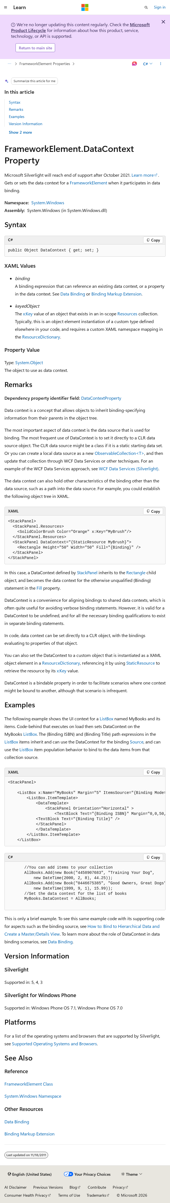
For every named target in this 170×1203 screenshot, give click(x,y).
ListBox (106, 718)
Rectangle (135, 572)
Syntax (14, 102)
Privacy (119, 1187)
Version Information (25, 123)
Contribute (97, 1187)
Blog (73, 1187)
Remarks (16, 109)
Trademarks (96, 1195)
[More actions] (161, 64)
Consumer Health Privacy (25, 1195)
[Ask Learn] (134, 64)
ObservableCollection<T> (119, 453)
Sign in (160, 7)
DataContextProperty (101, 398)
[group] (85, 811)
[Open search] (146, 7)
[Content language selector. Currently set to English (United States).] (29, 1174)
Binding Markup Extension (116, 294)
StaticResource (140, 663)
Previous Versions (48, 1187)
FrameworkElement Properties (44, 63)
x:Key (28, 313)
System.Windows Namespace (32, 1096)
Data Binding (72, 294)
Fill (39, 588)
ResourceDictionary (41, 337)
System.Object (29, 362)
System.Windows (47, 202)
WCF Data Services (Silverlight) (128, 468)
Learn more (143, 175)
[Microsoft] (85, 7)
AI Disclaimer (15, 1187)
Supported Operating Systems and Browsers (54, 1043)
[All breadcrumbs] (9, 64)
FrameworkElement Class (28, 1084)
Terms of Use (69, 1195)
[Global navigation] (5, 7)
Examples (16, 116)
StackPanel (87, 572)
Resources (127, 313)
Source (136, 742)
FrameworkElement (88, 183)
